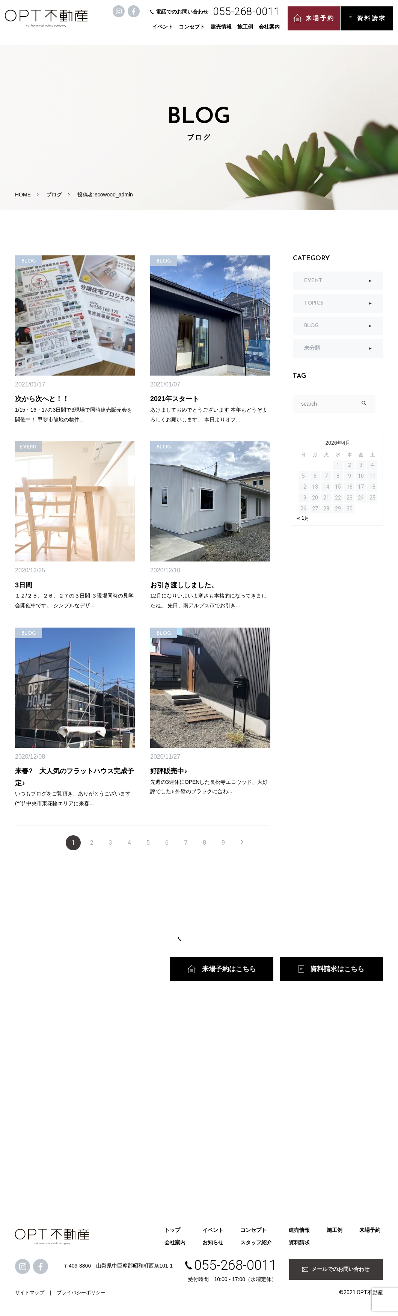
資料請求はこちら (331, 969)
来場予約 (315, 23)
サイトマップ (29, 1292)
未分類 (312, 348)
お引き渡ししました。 (184, 585)
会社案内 (270, 31)
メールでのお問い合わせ (335, 1269)
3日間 (23, 585)
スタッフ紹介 (256, 1242)
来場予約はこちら (221, 969)
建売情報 (222, 31)
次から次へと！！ (42, 399)
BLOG (311, 326)
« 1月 (303, 518)
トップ (172, 1230)
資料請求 (368, 22)
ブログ (54, 195)
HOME (23, 195)
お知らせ (212, 1242)
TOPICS (313, 303)
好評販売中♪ (168, 771)
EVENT (313, 281)
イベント (163, 31)
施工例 (246, 31)
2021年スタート (174, 399)
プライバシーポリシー (81, 1292)
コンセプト (193, 31)
